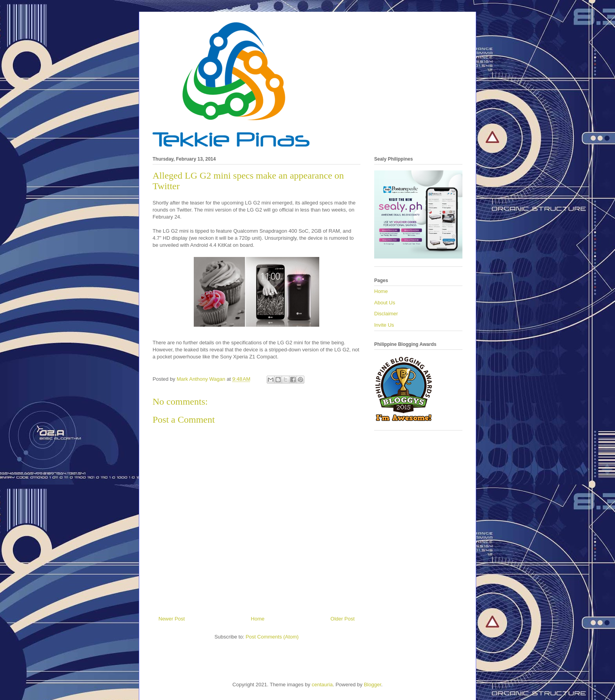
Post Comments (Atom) (272, 637)
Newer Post (171, 619)
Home (258, 619)
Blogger (372, 684)
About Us (384, 303)
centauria (322, 684)
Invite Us (384, 325)
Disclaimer (386, 314)
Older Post (343, 619)
